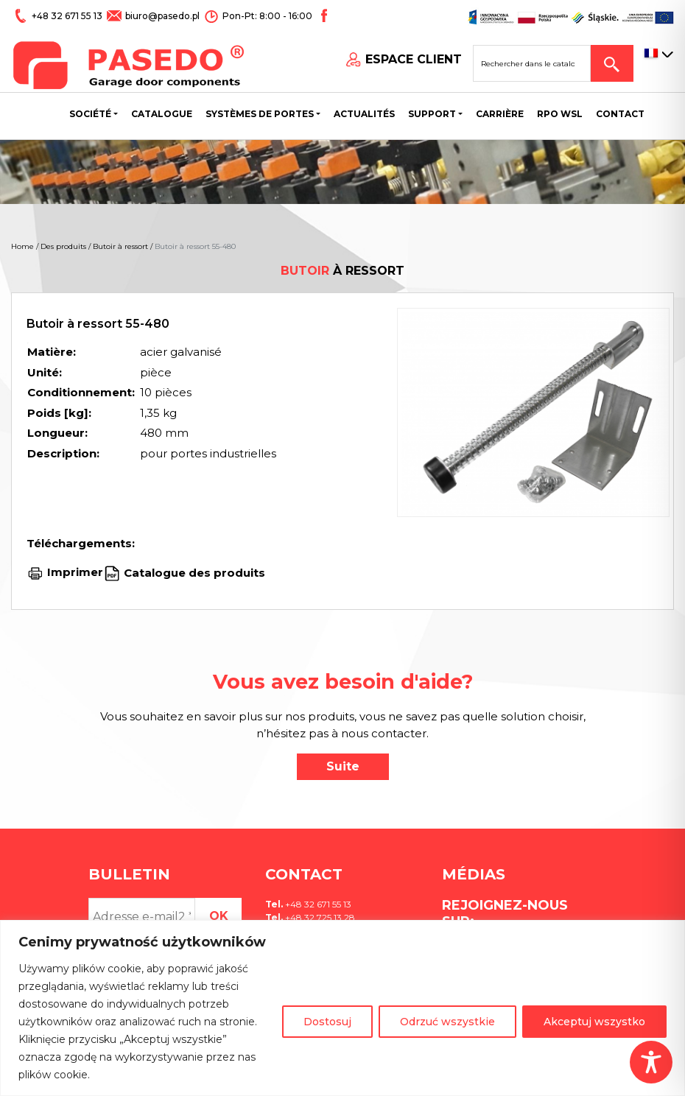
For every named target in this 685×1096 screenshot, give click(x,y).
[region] (342, 1008)
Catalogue (161, 113)
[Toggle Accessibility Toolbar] (651, 1062)
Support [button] (432, 113)
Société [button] (90, 113)
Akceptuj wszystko (594, 1021)
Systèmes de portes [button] (260, 113)
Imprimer (75, 572)
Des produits (63, 246)
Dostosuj (327, 1021)
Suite (342, 766)
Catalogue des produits (193, 572)
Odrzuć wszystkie (447, 1021)
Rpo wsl (560, 113)
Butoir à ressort (120, 246)
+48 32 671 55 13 (68, 15)
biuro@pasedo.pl (162, 15)
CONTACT (620, 113)
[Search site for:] (532, 63)
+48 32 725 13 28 (319, 917)
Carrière (500, 113)
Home (22, 246)
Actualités (364, 113)
